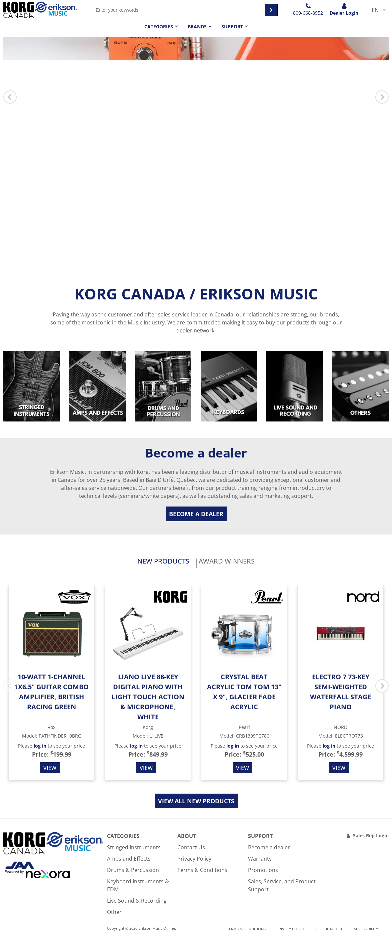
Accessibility (366, 932)
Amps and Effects (129, 862)
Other (114, 916)
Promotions (263, 874)
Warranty (260, 862)
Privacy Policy (194, 862)
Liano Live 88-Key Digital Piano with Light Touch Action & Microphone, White (148, 700)
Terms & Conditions (202, 874)
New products (146, 563)
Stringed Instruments (134, 851)
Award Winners (243, 563)
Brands (197, 26)
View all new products (196, 805)
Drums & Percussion (133, 874)
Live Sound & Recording (137, 904)
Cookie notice (329, 932)
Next (382, 97)
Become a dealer (196, 514)
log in (40, 750)
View (49, 772)
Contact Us (191, 851)
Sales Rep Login (371, 839)
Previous (10, 97)
